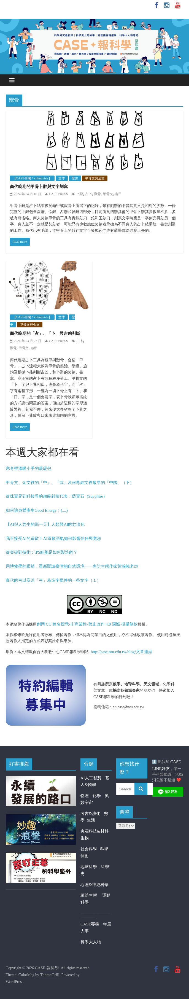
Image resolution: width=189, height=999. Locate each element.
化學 (97, 795)
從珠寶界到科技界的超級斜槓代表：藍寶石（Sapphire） (56, 496)
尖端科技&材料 (94, 831)
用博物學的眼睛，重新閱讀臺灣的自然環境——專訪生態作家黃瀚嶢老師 (72, 566)
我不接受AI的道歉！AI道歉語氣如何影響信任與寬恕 (53, 538)
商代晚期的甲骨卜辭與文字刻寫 (39, 186)
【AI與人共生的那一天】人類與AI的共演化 (45, 524)
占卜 (88, 194)
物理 (84, 795)
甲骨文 (108, 194)
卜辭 (80, 194)
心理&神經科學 (94, 884)
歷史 (75, 178)
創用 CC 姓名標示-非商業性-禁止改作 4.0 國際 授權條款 (87, 624)
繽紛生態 (91, 895)
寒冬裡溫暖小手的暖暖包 (28, 468)
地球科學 (88, 867)
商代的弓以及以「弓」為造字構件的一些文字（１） (53, 580)
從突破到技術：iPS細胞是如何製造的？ (42, 552)
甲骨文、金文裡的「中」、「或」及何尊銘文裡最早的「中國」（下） (70, 482)
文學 (61, 178)
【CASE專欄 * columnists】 (32, 178)
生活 (91, 820)
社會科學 (90, 849)
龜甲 (118, 194)
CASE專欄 (89, 924)
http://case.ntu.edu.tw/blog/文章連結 (121, 652)
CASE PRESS (58, 194)
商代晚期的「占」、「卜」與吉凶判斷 (45, 333)
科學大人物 (90, 942)
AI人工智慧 (90, 778)
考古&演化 (90, 813)
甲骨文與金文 (95, 178)
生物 (84, 838)
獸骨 (97, 194)
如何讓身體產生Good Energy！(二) (37, 510)
